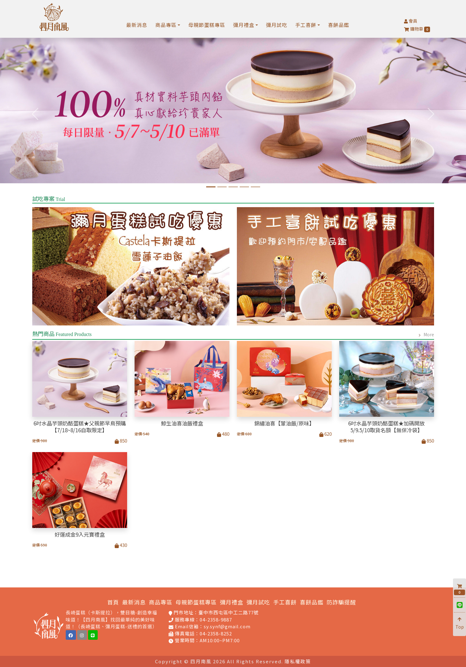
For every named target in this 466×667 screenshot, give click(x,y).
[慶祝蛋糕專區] (255, 186)
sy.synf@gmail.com (227, 626)
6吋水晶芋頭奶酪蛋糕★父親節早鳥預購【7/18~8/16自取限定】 (79, 427)
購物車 (417, 29)
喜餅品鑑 (338, 24)
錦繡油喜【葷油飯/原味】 (284, 423)
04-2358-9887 (216, 619)
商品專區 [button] (165, 24)
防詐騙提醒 (341, 602)
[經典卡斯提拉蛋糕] (233, 186)
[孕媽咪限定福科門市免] (244, 186)
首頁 (113, 602)
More (429, 334)
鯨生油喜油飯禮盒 (182, 423)
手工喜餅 (285, 602)
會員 (410, 21)
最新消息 (136, 24)
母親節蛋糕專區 (206, 24)
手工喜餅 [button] (305, 24)
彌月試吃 (276, 24)
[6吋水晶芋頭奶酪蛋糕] (210, 186)
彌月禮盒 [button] (243, 24)
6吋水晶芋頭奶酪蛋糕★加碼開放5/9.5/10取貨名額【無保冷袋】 (386, 427)
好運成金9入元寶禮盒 (80, 534)
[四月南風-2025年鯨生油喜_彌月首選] (222, 186)
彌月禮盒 (231, 602)
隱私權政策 (298, 661)
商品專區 (160, 602)
